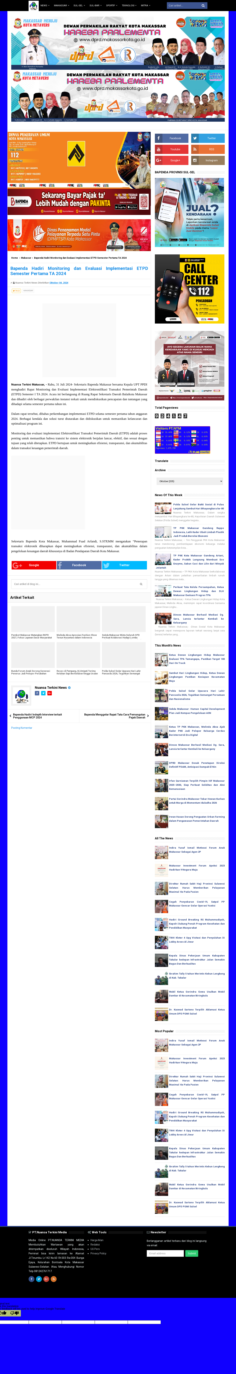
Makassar (26, 258)
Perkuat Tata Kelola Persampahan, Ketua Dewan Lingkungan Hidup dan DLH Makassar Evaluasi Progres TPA (198, 591)
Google (26, 565)
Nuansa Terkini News (51, 687)
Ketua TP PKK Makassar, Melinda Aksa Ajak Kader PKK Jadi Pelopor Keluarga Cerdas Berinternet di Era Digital (197, 730)
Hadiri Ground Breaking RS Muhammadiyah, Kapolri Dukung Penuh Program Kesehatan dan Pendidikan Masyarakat (197, 923)
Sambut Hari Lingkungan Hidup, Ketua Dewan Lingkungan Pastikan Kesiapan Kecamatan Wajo (197, 677)
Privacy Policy (98, 1253)
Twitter (116, 565)
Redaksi (95, 1244)
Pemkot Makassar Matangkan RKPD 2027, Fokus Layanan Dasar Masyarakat (31, 636)
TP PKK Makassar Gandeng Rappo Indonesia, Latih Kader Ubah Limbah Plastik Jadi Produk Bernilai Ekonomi (198, 532)
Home (14, 258)
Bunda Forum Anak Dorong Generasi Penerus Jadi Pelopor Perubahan (30, 672)
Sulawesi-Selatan (122, 1291)
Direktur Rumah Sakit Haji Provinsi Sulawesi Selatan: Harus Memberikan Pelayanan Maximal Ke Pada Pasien (197, 887)
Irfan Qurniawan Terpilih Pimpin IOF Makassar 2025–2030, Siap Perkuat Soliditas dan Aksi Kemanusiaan (197, 784)
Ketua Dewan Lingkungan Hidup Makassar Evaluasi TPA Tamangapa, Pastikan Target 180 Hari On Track (197, 659)
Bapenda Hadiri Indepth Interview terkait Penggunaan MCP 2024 (37, 716)
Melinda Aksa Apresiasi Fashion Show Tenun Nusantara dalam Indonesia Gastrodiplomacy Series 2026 (77, 638)
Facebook (72, 565)
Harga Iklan (97, 1240)
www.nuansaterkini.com (165, 1291)
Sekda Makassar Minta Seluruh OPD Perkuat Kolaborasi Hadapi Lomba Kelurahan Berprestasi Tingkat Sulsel (121, 638)
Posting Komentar (21, 727)
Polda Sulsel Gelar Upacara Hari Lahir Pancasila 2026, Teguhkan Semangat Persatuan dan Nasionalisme (121, 674)
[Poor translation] (14, 1313)
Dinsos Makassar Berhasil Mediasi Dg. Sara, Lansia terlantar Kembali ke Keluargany (198, 618)
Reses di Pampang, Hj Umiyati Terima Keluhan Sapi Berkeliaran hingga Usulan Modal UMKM (77, 674)
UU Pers (95, 1249)
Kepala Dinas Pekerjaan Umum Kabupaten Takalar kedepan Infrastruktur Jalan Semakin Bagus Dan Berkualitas (197, 959)
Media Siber (200, 1291)
